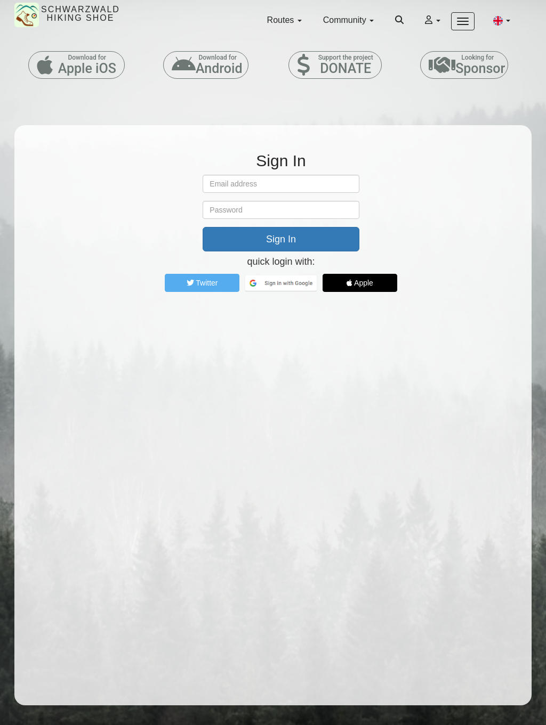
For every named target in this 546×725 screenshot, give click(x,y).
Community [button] (348, 20)
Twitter (202, 283)
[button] (502, 20)
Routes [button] (284, 20)
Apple (360, 283)
